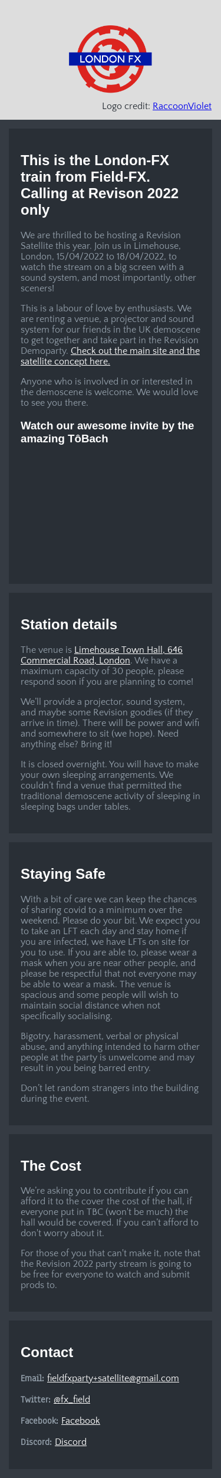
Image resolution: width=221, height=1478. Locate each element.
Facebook (80, 1420)
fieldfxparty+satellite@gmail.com (113, 1378)
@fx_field (72, 1399)
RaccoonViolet (182, 106)
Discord (71, 1442)
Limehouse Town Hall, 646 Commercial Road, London (102, 655)
